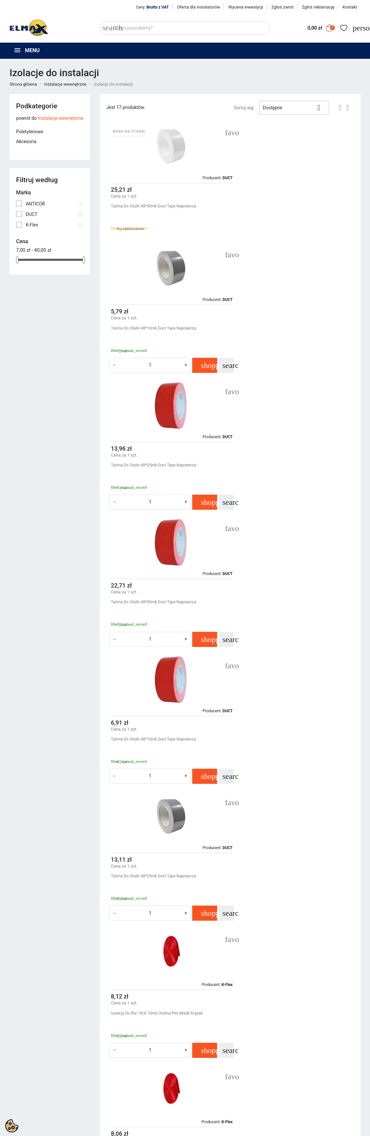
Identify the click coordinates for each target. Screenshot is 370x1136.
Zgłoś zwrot (282, 7)
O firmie (198, 1082)
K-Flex (54, 225)
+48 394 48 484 (29, 1101)
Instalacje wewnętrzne (60, 118)
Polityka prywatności (211, 1066)
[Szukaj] (185, 28)
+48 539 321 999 (30, 1094)
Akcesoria (26, 141)
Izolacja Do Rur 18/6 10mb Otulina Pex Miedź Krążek (157, 617)
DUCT (54, 214)
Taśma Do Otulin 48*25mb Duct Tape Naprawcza (153, 343)
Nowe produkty (115, 1074)
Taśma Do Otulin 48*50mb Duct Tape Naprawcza (153, 206)
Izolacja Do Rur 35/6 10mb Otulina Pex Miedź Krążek (287, 754)
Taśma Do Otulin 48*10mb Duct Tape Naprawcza (284, 206)
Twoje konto (294, 1054)
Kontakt (349, 7)
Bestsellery (111, 1082)
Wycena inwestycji (245, 7)
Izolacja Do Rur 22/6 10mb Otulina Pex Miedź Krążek (287, 617)
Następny (339, 954)
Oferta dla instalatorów (198, 7)
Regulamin (201, 1074)
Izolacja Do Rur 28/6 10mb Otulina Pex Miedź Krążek (157, 754)
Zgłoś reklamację (318, 7)
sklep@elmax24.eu (32, 1108)
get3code (171, 1129)
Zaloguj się (291, 1074)
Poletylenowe (29, 131)
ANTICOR (54, 204)
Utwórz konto (293, 1082)
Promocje (109, 1066)
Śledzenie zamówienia (302, 1066)
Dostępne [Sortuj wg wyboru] (294, 107)
